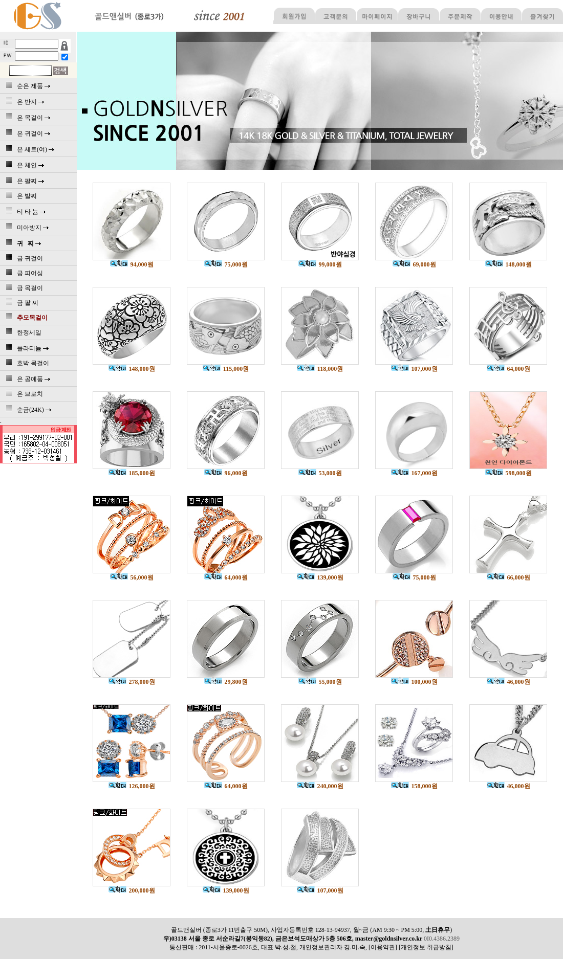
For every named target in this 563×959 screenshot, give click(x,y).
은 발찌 (20, 195)
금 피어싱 (23, 273)
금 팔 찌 (20, 302)
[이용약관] (383, 947)
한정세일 (22, 332)
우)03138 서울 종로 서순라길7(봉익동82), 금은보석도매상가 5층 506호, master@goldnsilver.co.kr (293, 938)
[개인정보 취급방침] (426, 947)
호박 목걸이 (26, 363)
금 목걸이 (23, 288)
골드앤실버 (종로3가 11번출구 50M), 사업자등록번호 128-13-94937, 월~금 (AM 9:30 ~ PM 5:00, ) (311, 929)
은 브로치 (23, 393)
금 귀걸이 (23, 258)
